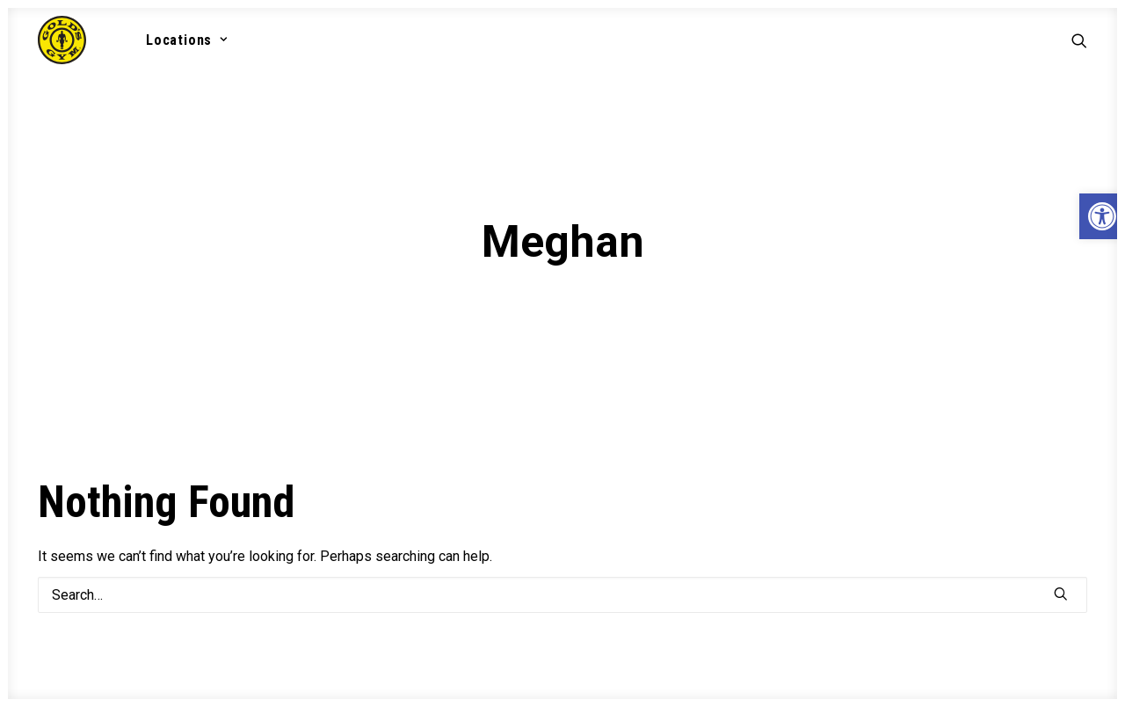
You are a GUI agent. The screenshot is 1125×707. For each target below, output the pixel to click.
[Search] (562, 585)
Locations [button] (187, 40)
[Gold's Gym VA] (62, 40)
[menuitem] (181, 40)
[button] (1079, 40)
